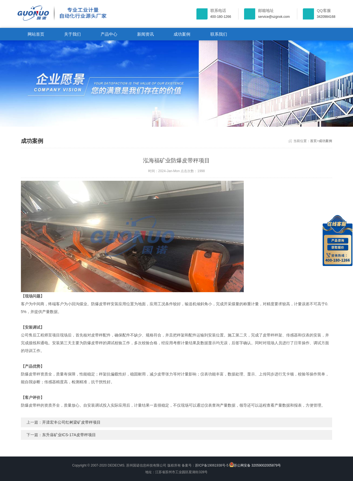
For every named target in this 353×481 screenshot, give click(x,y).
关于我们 (72, 34)
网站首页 (36, 34)
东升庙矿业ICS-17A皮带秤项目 (69, 435)
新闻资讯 (145, 34)
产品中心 (109, 34)
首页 (313, 141)
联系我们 (218, 34)
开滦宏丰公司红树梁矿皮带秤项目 (71, 422)
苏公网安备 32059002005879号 (255, 464)
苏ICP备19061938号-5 (211, 465)
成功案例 (182, 34)
